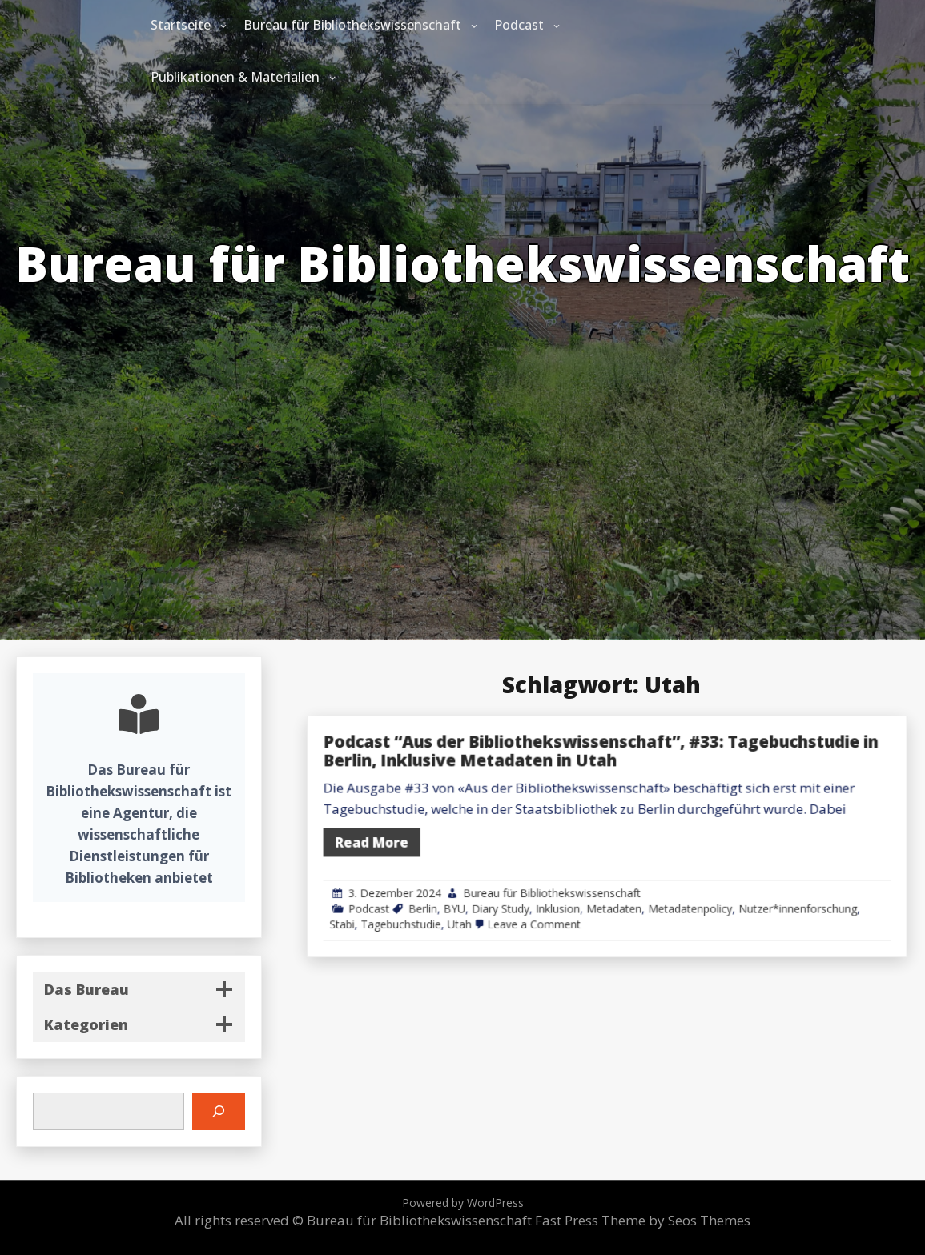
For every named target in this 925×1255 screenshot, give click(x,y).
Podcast (519, 25)
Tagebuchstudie (529, 896)
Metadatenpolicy (725, 885)
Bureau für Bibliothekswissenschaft (352, 25)
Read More (509, 840)
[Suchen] (218, 1111)
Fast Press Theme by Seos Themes (642, 1220)
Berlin (543, 885)
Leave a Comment (619, 896)
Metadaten (674, 885)
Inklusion (636, 885)
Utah (569, 896)
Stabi (489, 896)
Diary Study (597, 885)
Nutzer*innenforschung (798, 885)
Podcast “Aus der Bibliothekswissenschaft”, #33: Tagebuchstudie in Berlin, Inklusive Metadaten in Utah (665, 778)
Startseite (181, 25)
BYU (565, 885)
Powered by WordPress (463, 1202)
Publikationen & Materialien (235, 77)
